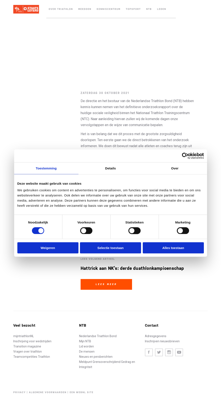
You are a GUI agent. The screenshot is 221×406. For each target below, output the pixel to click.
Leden (161, 9)
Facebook (149, 352)
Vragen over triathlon (27, 351)
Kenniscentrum (108, 9)
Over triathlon (61, 9)
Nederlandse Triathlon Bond (98, 336)
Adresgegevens (155, 336)
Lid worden (86, 346)
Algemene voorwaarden (47, 392)
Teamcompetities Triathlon (31, 356)
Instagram (169, 352)
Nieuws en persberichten (96, 356)
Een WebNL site (81, 392)
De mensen (87, 351)
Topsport (133, 9)
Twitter (159, 352)
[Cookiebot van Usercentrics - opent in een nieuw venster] (185, 155)
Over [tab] (175, 168)
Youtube (179, 352)
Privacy (19, 392)
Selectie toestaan (110, 248)
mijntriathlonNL (23, 336)
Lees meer (106, 284)
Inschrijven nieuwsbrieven (162, 341)
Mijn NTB (85, 341)
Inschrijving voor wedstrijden (32, 341)
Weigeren (48, 248)
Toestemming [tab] (46, 168)
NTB (149, 9)
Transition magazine (27, 346)
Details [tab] (110, 168)
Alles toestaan (173, 248)
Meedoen (84, 9)
